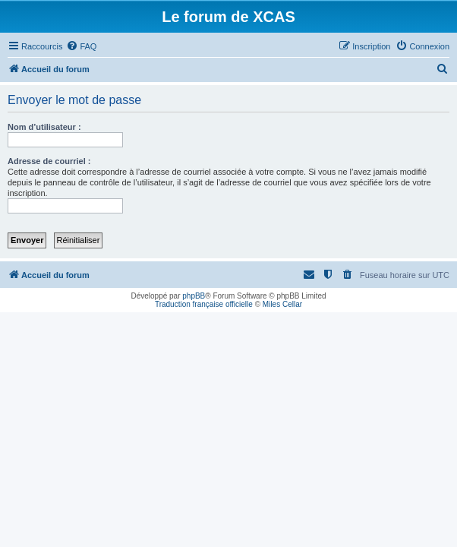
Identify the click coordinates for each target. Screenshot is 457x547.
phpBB (193, 296)
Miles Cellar (282, 304)
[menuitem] (81, 46)
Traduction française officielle (204, 304)
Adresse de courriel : (49, 161)
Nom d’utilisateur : (44, 126)
